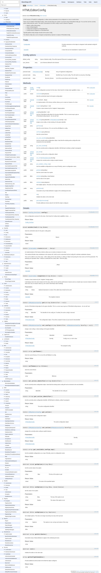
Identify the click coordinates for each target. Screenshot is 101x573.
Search (7, 401)
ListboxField (7, 132)
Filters (6, 394)
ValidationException (9, 476)
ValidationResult (8, 478)
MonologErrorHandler (10, 332)
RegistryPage (8, 514)
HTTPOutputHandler (9, 330)
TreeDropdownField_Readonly (12, 214)
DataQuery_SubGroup (10, 429)
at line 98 (96, 324)
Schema (7, 39)
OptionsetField (8, 148)
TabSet (6, 194)
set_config (39, 119)
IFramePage (8, 279)
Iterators (7, 294)
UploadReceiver (8, 221)
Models (7, 314)
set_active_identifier (41, 138)
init (37, 194)
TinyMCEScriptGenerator (12, 37)
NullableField (8, 143)
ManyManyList (8, 449)
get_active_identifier (41, 145)
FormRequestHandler (10, 108)
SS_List (7, 467)
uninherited (39, 93)
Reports (7, 10)
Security (6, 547)
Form (6, 95)
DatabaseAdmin (8, 432)
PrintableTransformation (10, 155)
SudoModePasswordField (11, 190)
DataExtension (8, 414)
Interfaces (78, 2)
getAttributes (39, 188)
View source (43, 15)
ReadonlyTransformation (10, 161)
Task (6, 489)
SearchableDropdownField (11, 166)
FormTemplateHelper (10, 112)
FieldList (7, 81)
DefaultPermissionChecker (11, 571)
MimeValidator (7, 381)
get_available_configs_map (43, 164)
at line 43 (96, 275)
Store (6, 270)
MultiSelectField (8, 141)
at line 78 (96, 302)
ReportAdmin (8, 523)
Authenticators (8, 285)
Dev (6, 234)
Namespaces (71, 2)
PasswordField (8, 150)
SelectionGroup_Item (10, 183)
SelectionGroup (8, 181)
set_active (38, 158)
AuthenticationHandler (10, 556)
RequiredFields (8, 163)
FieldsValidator (8, 84)
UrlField (7, 223)
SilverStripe (30, 5)
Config (6, 232)
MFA (5, 345)
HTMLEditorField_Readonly (12, 28)
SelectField (7, 179)
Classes (63, 2)
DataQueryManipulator (10, 427)
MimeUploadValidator (10, 383)
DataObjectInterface (9, 421)
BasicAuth (7, 562)
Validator (7, 225)
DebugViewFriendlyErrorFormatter (13, 323)
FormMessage (8, 104)
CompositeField (8, 50)
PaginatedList (8, 458)
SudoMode (7, 554)
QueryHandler (8, 245)
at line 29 (96, 226)
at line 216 (96, 511)
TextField (7, 197)
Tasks (6, 13)
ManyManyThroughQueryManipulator (13, 454)
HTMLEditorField (10, 26)
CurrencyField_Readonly (10, 61)
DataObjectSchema (9, 423)
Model (6, 8)
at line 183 (96, 449)
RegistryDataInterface (10, 505)
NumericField (8, 146)
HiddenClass (8, 443)
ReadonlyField (8, 159)
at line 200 (96, 463)
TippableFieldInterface (10, 208)
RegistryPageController (10, 516)
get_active (39, 151)
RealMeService (8, 496)
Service (7, 372)
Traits (85, 2)
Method (7, 363)
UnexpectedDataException (11, 472)
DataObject (7, 418)
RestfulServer (7, 531)
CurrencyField (8, 57)
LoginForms (6, 334)
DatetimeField (8, 70)
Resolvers (7, 248)
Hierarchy (7, 396)
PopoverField (8, 152)
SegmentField (8, 174)
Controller (7, 252)
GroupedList (8, 438)
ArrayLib (7, 405)
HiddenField (7, 128)
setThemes (39, 132)
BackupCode (8, 350)
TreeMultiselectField (9, 217)
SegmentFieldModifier (10, 41)
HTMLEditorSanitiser (11, 30)
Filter (6, 17)
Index (90, 2)
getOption (38, 170)
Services (7, 301)
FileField (7, 86)
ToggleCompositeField (10, 210)
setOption (38, 176)
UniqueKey (7, 403)
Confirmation (8, 549)
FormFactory (8, 99)
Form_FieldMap (8, 117)
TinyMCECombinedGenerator (13, 33)
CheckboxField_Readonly (11, 46)
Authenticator (8, 347)
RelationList (7, 465)
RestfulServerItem (9, 543)
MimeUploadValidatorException (12, 385)
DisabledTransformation (10, 72)
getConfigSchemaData (42, 200)
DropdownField (8, 75)
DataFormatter (8, 534)
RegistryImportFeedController (12, 509)
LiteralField (7, 135)
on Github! (97, 572)
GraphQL (6, 228)
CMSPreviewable (9, 410)
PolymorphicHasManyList (11, 461)
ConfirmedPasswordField (10, 55)
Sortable (7, 469)
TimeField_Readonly (9, 203)
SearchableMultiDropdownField (12, 172)
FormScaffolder (8, 110)
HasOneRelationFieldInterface (12, 123)
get (37, 112)
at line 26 (96, 247)
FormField (7, 101)
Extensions (7, 237)
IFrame (5, 276)
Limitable (7, 445)
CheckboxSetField (9, 48)
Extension (7, 359)
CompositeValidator (9, 53)
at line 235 (96, 556)
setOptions (39, 182)
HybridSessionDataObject (11, 274)
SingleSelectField (9, 188)
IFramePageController (10, 281)
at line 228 (96, 548)
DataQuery (7, 425)
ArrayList (7, 407)
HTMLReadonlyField (9, 121)
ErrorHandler (8, 327)
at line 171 (96, 427)
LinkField (6, 305)
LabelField (7, 130)
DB (5, 412)
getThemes (39, 125)
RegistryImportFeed (9, 507)
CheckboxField (8, 44)
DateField (7, 66)
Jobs (6, 261)
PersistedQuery (8, 243)
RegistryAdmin (8, 503)
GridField (7, 19)
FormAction (7, 97)
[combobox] (10, 5)
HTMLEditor (8, 21)
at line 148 (96, 395)
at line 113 (96, 350)
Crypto (6, 268)
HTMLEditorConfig (11, 24)
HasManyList (8, 441)
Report (6, 367)
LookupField (8, 137)
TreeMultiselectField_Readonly (12, 219)
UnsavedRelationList (9, 474)
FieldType (7, 392)
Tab (6, 192)
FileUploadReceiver (9, 90)
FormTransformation (9, 115)
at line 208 (96, 486)
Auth (6, 230)
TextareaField (8, 199)
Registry (6, 498)
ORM (5, 387)
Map (6, 456)
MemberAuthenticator (10, 551)
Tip (5, 206)
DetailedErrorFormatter (10, 325)
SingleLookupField (9, 186)
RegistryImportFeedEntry (10, 512)
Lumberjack (6, 339)
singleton (38, 106)
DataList (7, 416)
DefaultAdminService (10, 569)
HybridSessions (7, 263)
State (6, 374)
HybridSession (8, 272)
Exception (7, 356)
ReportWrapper (8, 525)
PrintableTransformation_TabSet (12, 157)
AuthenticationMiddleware (11, 558)
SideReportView (8, 527)
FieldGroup (7, 79)
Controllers (7, 308)
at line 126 (96, 365)
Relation (7, 463)
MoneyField (7, 139)
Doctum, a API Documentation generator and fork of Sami (87, 571)
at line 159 (96, 411)
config (37, 87)
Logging (6, 321)
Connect (7, 390)
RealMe (5, 480)
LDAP (5, 283)
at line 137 (96, 380)
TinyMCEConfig (10, 35)
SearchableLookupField (10, 170)
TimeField (7, 201)
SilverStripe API (26, 2)
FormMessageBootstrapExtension (13, 106)
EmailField (7, 77)
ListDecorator (8, 447)
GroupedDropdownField (10, 119)
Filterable (7, 436)
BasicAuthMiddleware (10, 565)
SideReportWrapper (9, 529)
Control (7, 265)
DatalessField (8, 64)
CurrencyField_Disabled (10, 59)
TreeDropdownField (9, 212)
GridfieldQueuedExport (9, 254)
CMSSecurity (8, 567)
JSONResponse (8, 378)
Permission (7, 241)
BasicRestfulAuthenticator (11, 536)
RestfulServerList (9, 545)
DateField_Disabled (9, 68)
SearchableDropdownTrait (11, 168)
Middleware (8, 239)
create (38, 99)
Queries (7, 398)
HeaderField (8, 126)
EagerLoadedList (9, 434)
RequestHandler (9, 370)
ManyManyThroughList (10, 452)
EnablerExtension (9, 336)
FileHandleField (8, 88)
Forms (5, 15)
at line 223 (96, 533)
